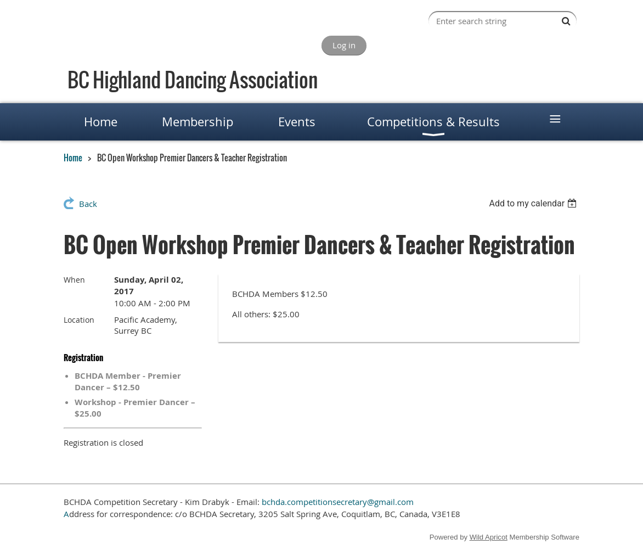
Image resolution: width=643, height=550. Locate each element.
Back (88, 203)
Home (73, 157)
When (74, 279)
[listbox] (534, 203)
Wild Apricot (488, 537)
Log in (344, 45)
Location (79, 320)
